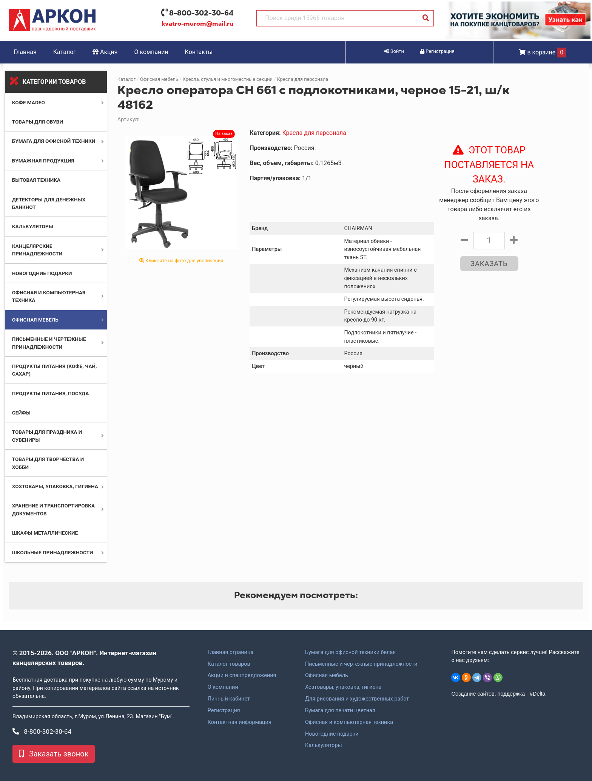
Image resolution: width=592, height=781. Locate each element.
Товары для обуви (37, 122)
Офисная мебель (35, 320)
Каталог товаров (229, 664)
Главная (25, 52)
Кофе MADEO (28, 102)
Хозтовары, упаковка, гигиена (55, 486)
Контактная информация (239, 722)
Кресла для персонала (302, 79)
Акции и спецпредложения (242, 676)
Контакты (199, 52)
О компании (151, 52)
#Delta (538, 694)
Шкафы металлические (45, 533)
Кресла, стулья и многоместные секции (228, 79)
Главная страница (231, 653)
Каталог (64, 52)
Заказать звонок (53, 753)
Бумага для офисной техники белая (350, 653)
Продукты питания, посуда (50, 393)
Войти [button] (394, 51)
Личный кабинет (229, 699)
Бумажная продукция (43, 161)
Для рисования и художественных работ (357, 699)
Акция (105, 52)
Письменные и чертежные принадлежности (361, 664)
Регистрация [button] (437, 51)
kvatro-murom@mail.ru (197, 24)
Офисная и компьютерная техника (349, 722)
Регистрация (224, 711)
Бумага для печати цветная (340, 711)
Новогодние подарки (42, 273)
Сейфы (21, 413)
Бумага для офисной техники (54, 141)
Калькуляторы (32, 226)
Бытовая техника (36, 180)
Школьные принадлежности (52, 552)
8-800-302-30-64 (201, 13)
